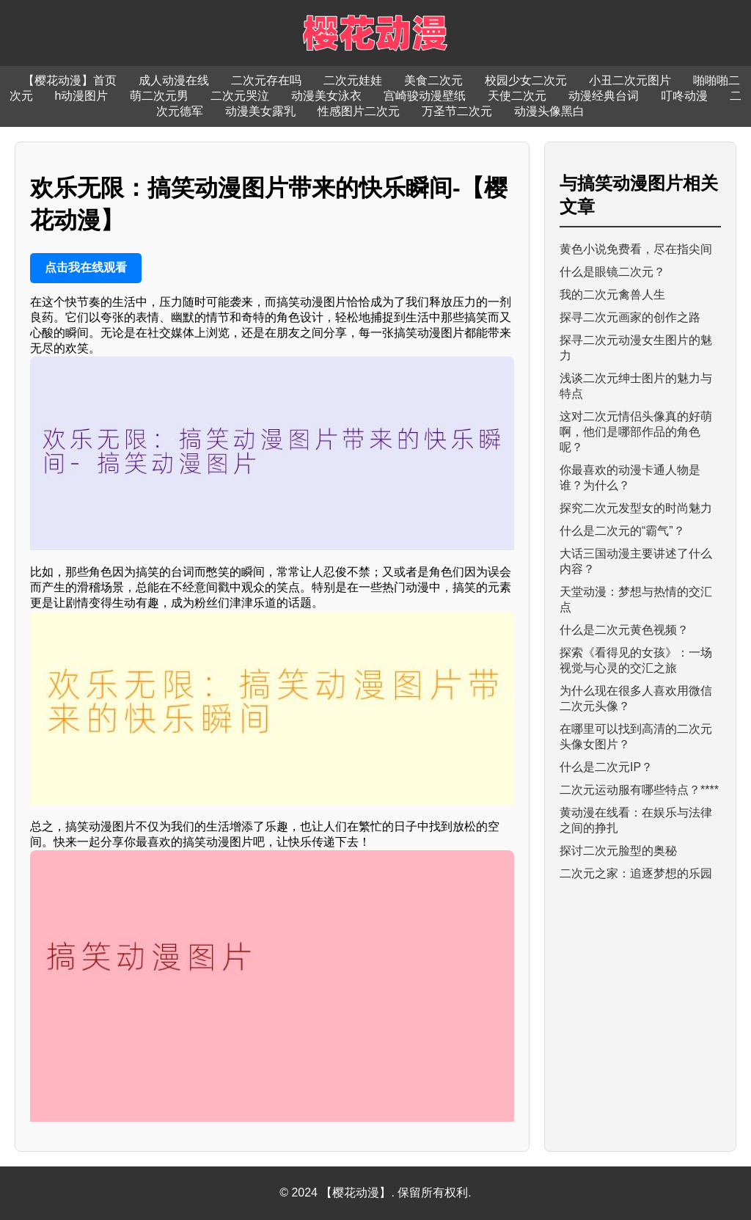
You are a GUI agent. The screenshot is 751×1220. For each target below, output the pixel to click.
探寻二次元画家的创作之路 (630, 317)
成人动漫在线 (174, 80)
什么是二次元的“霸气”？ (622, 531)
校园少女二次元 (526, 80)
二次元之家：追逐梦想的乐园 (636, 873)
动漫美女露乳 (260, 111)
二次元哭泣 (239, 96)
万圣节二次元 (457, 111)
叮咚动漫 (684, 96)
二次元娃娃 (352, 80)
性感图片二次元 (359, 111)
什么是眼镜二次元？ (612, 272)
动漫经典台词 (603, 96)
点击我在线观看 (86, 267)
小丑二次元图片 (630, 80)
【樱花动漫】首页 (70, 80)
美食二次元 (433, 80)
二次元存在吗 (266, 80)
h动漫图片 (82, 96)
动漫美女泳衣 (326, 96)
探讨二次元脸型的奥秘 (618, 850)
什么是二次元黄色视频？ (624, 630)
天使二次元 (517, 96)
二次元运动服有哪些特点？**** (639, 789)
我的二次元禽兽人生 (612, 294)
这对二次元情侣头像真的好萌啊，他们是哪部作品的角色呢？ (636, 431)
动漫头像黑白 (549, 111)
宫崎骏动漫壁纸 (425, 96)
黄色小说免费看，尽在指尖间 (636, 249)
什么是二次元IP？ (606, 767)
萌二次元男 (159, 96)
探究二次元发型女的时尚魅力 (636, 508)
